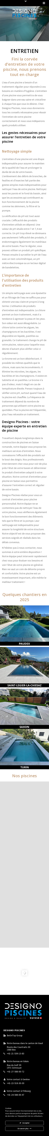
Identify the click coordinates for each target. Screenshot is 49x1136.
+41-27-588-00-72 (15, 1071)
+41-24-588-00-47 (15, 1095)
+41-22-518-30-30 (15, 1083)
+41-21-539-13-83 (15, 1053)
